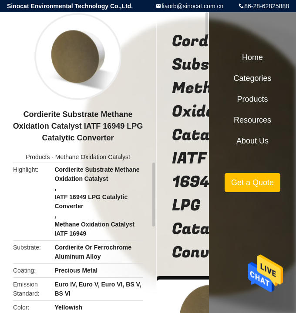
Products (38, 156)
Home (252, 57)
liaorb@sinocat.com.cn (192, 6)
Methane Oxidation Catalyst (92, 156)
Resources (252, 120)
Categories (252, 78)
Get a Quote (252, 182)
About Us (252, 141)
